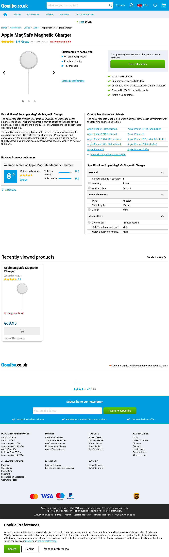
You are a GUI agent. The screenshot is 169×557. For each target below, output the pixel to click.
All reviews (8, 189)
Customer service (84, 14)
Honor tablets (95, 446)
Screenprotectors (140, 440)
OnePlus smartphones (55, 443)
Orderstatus (6, 468)
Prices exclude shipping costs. (114, 508)
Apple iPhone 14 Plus (138, 149)
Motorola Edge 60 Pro (11, 452)
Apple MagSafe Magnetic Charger (57, 28)
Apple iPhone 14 (95, 149)
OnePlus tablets (96, 449)
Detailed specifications (73, 81)
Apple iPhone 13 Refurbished (142, 144)
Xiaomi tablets (95, 443)
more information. (114, 511)
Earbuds (136, 446)
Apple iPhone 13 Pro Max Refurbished (147, 139)
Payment (5, 465)
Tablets (49, 14)
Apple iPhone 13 (136, 134)
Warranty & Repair (9, 480)
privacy (29, 541)
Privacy (58, 515)
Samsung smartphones (55, 440)
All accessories (139, 455)
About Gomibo (95, 465)
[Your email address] (67, 410)
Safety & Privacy (96, 468)
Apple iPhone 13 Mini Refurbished (104, 139)
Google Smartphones (54, 449)
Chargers (137, 443)
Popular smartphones (15, 433)
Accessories (33, 14)
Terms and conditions (103, 515)
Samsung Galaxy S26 (10, 443)
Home (4, 28)
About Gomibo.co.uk (43, 515)
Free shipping (19, 338)
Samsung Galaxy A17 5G (12, 455)
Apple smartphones (54, 437)
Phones (49, 433)
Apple (35, 28)
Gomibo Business (53, 465)
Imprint (68, 515)
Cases (135, 437)
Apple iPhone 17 (8, 437)
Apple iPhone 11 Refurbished (102, 129)
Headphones (138, 449)
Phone (17, 14)
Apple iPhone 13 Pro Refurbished (104, 144)
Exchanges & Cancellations (13, 477)
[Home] (5, 14)
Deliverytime (6, 471)
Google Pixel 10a (8, 449)
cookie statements (47, 541)
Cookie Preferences (82, 515)
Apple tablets (95, 437)
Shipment (5, 474)
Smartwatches (139, 452)
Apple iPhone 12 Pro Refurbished (144, 129)
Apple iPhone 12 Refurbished (102, 134)
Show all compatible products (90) (106, 154)
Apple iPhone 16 (8, 440)
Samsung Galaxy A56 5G (12, 446)
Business (64, 14)
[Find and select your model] (80, 5)
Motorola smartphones (55, 446)
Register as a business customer (59, 468)
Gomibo (93, 461)
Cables (27, 28)
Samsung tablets (96, 440)
